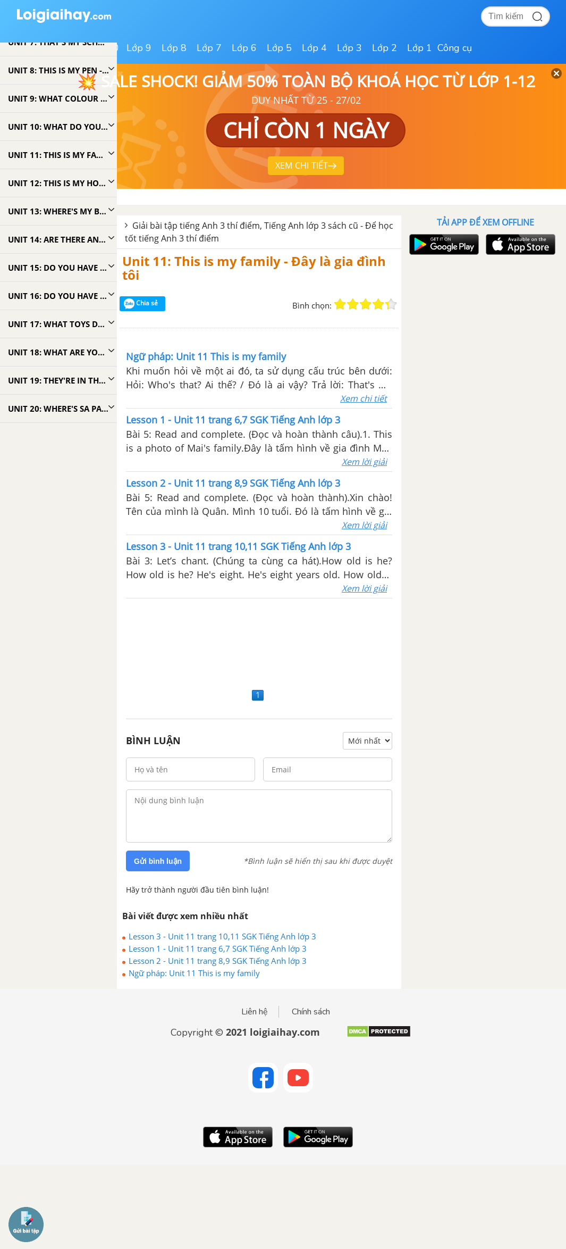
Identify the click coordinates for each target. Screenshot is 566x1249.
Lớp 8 (174, 47)
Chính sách (311, 1012)
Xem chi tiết (363, 398)
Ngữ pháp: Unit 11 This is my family (194, 973)
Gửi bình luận (158, 861)
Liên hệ (254, 1012)
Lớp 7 (209, 47)
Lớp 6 (244, 47)
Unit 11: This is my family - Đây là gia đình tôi (254, 268)
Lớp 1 (419, 47)
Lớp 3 (349, 47)
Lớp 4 (314, 47)
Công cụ (454, 47)
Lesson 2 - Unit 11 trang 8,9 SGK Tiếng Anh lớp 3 (218, 960)
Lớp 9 (138, 47)
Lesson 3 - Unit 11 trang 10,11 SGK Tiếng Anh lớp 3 (222, 936)
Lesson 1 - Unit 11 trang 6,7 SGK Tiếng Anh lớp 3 (218, 948)
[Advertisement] (259, 642)
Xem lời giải (364, 462)
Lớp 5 (279, 47)
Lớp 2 (384, 47)
